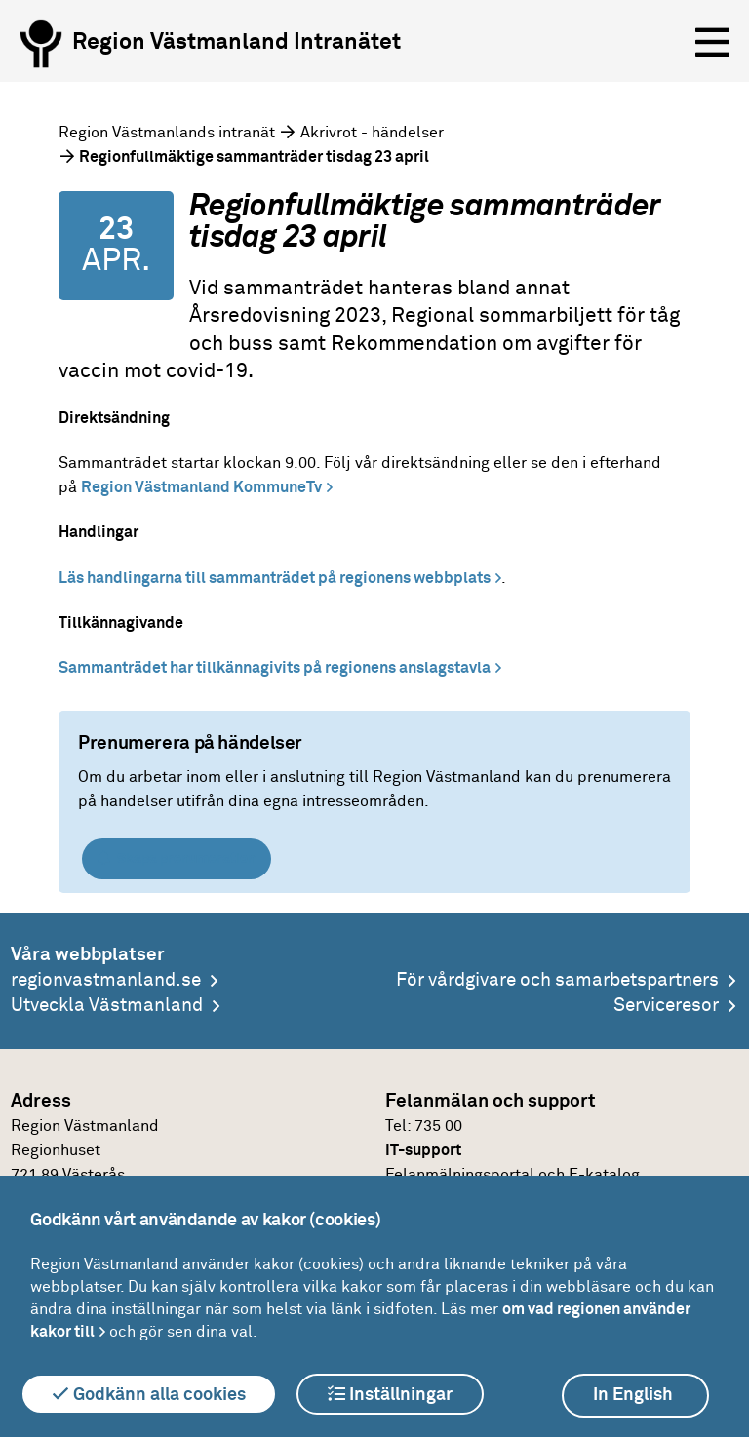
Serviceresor (666, 1005)
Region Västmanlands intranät (167, 132)
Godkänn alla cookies (149, 1394)
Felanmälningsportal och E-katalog (512, 1175)
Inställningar (390, 1394)
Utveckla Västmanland (107, 1005)
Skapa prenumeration (177, 858)
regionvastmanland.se (106, 980)
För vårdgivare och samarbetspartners (557, 980)
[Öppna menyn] (712, 43)
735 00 (438, 1126)
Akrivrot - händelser (372, 132)
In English (633, 1395)
